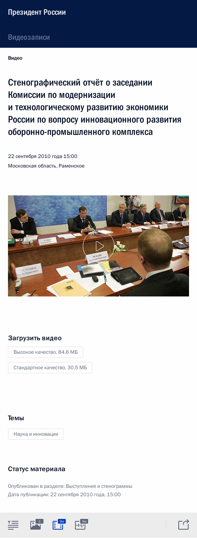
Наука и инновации (36, 434)
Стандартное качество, (50, 367)
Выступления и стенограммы (99, 486)
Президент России (37, 12)
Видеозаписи (29, 37)
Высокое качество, (46, 352)
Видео (15, 58)
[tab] (13, 525)
